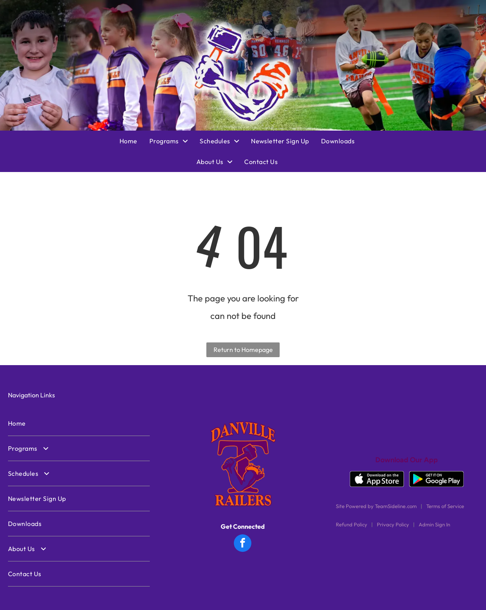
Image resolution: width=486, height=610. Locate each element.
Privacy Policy (393, 524)
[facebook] (242, 544)
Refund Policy (351, 524)
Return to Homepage (243, 350)
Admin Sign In (434, 524)
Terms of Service (445, 506)
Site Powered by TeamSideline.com (376, 506)
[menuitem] (134, 141)
